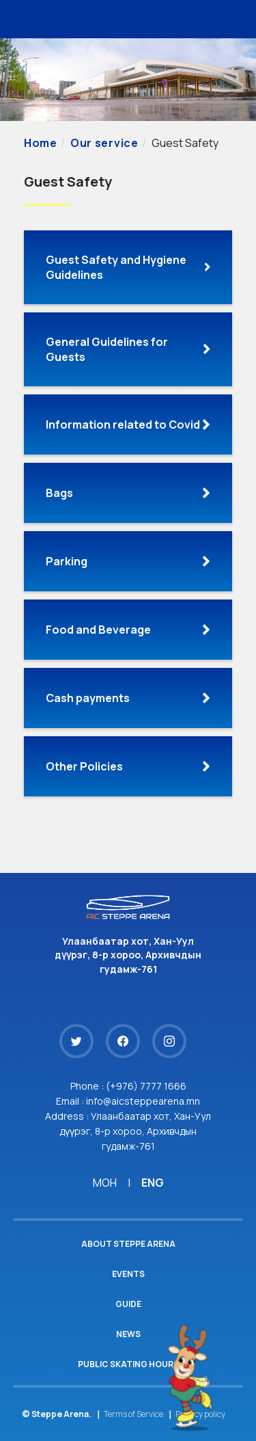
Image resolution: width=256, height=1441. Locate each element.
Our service (104, 142)
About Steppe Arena (128, 1244)
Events (128, 1274)
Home (40, 142)
